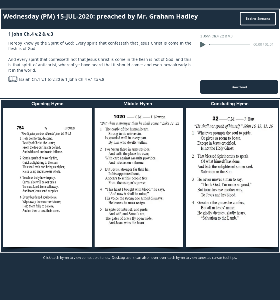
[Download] (239, 87)
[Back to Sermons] (258, 18)
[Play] (202, 44)
